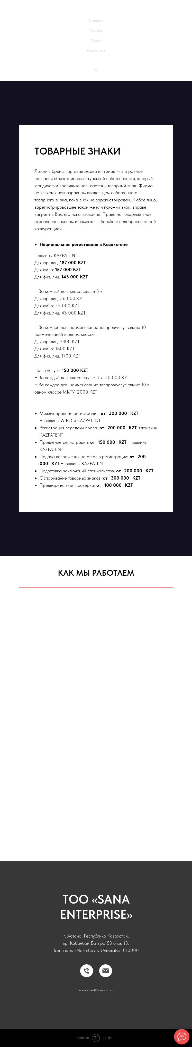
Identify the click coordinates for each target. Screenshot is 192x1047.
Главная (96, 20)
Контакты (96, 50)
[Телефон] (86, 970)
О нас (96, 40)
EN (96, 70)
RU (96, 60)
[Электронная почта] (105, 970)
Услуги (96, 30)
